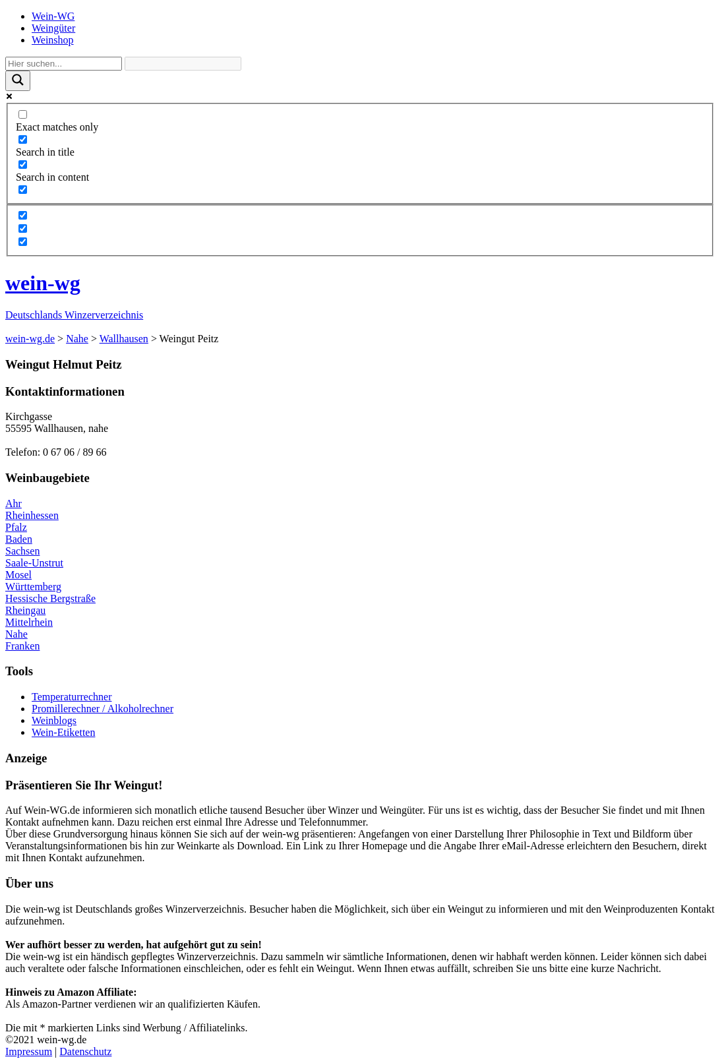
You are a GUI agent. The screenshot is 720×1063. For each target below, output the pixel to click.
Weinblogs (54, 720)
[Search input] (63, 64)
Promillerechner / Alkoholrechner (102, 708)
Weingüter (53, 28)
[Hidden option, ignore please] (22, 215)
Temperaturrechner (71, 696)
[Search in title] (22, 139)
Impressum (28, 1051)
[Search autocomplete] (183, 64)
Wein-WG (53, 16)
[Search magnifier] (17, 81)
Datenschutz (85, 1051)
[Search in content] (22, 164)
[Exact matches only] (22, 114)
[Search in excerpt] (22, 189)
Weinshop (53, 40)
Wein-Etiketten (63, 732)
